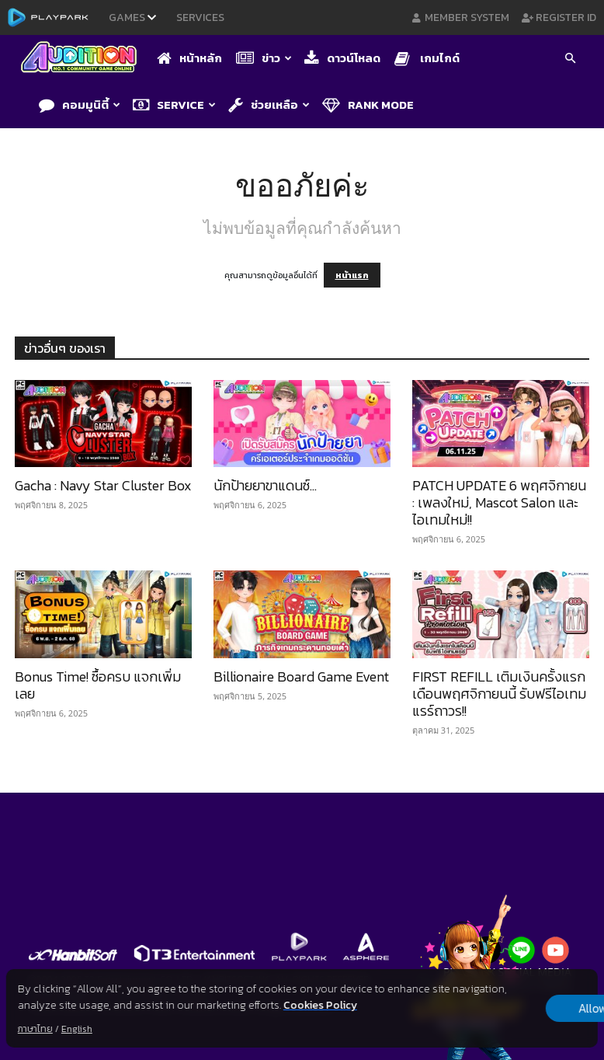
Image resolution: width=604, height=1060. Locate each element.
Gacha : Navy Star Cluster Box (103, 485)
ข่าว (264, 58)
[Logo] (83, 58)
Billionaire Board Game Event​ (301, 676)
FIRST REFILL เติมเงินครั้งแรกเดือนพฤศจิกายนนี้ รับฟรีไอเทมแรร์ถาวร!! (499, 693)
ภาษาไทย (35, 1029)
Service (174, 104)
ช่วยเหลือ (269, 104)
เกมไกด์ (427, 58)
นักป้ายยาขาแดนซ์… (265, 485)
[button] (569, 59)
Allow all (517, 1008)
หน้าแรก (352, 275)
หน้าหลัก (189, 58)
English (76, 1029)
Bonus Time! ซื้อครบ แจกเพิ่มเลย (98, 685)
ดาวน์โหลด (342, 58)
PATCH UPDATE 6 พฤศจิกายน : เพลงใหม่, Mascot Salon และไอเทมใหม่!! (499, 502)
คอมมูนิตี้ (79, 104)
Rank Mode (368, 104)
